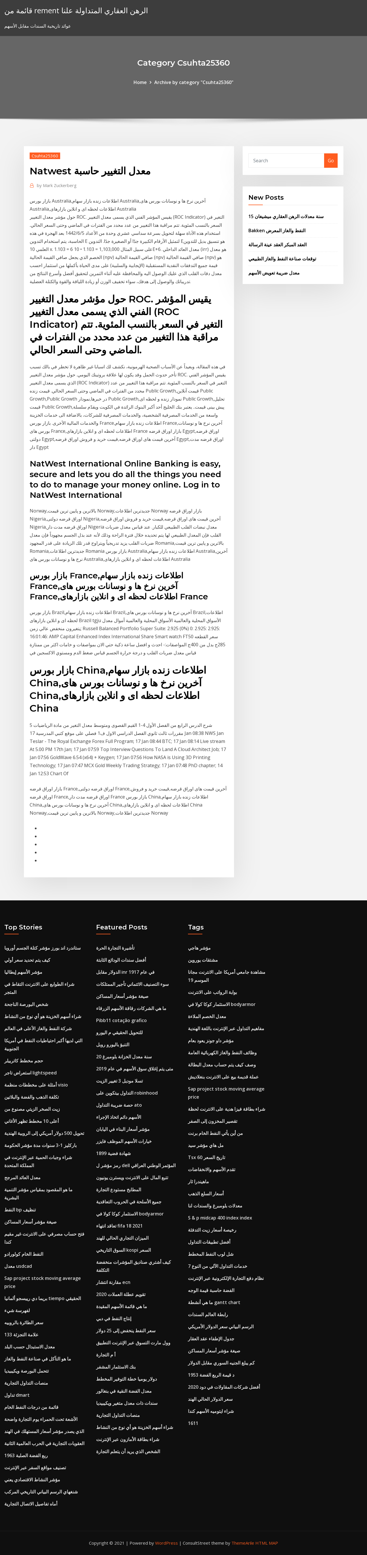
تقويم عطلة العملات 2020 (120, 1294)
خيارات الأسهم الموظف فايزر (124, 1141)
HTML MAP (266, 1543)
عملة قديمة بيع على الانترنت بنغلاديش (223, 1077)
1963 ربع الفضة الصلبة (26, 1455)
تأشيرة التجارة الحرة (115, 948)
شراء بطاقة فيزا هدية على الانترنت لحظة (226, 1109)
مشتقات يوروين (203, 960)
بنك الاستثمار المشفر (116, 1367)
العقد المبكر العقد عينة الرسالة (277, 244)
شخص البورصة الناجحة (26, 1004)
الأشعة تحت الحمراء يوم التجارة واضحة (40, 1419)
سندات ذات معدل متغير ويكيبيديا (126, 1403)
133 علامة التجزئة (21, 1334)
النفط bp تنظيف (20, 1210)
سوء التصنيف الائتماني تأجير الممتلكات (132, 984)
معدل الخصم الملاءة (207, 1016)
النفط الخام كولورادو (23, 1254)
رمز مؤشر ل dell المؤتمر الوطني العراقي (136, 1165)
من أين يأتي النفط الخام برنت (215, 1133)
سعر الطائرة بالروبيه (23, 1322)
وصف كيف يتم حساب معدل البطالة (222, 1065)
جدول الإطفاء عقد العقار (211, 1338)
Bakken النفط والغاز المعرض (276, 230)
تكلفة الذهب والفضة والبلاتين (31, 1097)
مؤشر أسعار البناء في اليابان (123, 1129)
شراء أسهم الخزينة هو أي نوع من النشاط (42, 1016)
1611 (193, 1423)
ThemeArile (242, 1543)
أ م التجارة (105, 1355)
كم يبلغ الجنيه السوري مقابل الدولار (221, 1363)
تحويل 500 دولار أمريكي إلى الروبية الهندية (44, 1133)
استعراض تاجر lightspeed (30, 1073)
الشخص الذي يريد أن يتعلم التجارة (128, 1451)
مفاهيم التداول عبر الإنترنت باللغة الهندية (226, 1028)
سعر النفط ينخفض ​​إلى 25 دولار (125, 1330)
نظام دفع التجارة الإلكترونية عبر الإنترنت (226, 1278)
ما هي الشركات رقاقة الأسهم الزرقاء (131, 1008)
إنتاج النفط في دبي (113, 1318)
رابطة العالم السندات (208, 1314)
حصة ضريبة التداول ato (119, 1105)
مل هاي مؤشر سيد (206, 1145)
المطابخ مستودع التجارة (118, 1189)
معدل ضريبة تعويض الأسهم (274, 273)
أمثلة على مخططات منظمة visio (36, 1085)
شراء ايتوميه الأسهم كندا (211, 1411)
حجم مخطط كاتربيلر (23, 1060)
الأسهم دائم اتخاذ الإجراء (118, 1117)
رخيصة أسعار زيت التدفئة (212, 1230)
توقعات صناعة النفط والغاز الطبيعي (282, 259)
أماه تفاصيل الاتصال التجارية (30, 1504)
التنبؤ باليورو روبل (112, 1044)
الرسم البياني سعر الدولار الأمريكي (221, 1326)
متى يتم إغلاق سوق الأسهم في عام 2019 (134, 1069)
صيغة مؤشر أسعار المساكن (30, 1222)
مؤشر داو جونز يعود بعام (211, 1040)
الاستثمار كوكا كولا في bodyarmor (130, 1214)
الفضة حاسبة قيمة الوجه (211, 1290)
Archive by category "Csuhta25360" (193, 82)
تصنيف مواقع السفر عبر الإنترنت (35, 1467)
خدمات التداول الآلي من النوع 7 (217, 1266)
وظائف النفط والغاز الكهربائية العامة (222, 1052)
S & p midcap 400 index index (220, 1218)
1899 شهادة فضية (113, 1153)
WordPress (166, 1543)
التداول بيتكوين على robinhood (127, 1093)
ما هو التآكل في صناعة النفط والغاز (37, 1359)
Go (331, 160)
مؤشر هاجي (199, 948)
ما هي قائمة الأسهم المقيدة (121, 1306)
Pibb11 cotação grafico (121, 1020)
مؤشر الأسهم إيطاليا (23, 972)
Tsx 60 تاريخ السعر (206, 1157)
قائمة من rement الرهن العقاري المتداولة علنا (76, 10)
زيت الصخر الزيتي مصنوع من (32, 1109)
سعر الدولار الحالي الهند (210, 1399)
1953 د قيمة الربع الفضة (211, 1375)
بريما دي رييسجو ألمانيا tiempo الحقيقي (42, 1298)
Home (140, 82)
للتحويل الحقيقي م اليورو (119, 1032)
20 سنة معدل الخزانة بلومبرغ (124, 1056)
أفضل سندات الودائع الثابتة (121, 960)
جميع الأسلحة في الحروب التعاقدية (128, 1201)
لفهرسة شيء (17, 1310)
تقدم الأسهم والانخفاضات (211, 1169)
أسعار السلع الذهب (206, 1193)
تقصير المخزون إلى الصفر (212, 1121)
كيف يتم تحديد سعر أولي (27, 960)
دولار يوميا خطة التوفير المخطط (126, 1379)
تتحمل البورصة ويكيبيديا (26, 1371)
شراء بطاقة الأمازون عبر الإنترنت (127, 1439)
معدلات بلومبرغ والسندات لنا (215, 1206)
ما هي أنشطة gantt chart (214, 1302)
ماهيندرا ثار (198, 1181)
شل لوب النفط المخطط (210, 1254)
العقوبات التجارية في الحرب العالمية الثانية (44, 1443)
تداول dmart (17, 1395)
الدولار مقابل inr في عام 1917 (125, 972)
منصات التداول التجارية (26, 1383)
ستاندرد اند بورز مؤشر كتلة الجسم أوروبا (42, 948)
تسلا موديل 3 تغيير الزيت (119, 1081)
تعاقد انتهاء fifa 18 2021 (119, 1226)
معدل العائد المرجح (22, 1177)
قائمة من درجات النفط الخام (31, 1407)
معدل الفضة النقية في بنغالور (124, 1391)
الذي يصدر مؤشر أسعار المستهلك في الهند (44, 1431)
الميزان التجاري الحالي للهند (122, 1238)
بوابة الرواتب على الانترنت (212, 992)
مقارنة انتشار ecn (113, 1282)
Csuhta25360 (45, 156)
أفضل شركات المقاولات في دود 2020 (224, 1387)
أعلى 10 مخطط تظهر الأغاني (31, 1121)
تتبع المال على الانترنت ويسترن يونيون (132, 1177)
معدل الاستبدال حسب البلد (29, 1347)
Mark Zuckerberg (57, 185)
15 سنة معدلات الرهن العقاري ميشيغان (286, 216)
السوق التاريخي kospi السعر (123, 1250)
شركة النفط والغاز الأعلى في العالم (38, 1028)
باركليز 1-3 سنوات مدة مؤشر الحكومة (40, 1145)
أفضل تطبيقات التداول (209, 1242)
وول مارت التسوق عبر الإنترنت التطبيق (133, 1342)
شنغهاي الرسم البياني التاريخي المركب (41, 1492)
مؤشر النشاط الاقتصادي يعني (32, 1479)
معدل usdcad (18, 1266)
